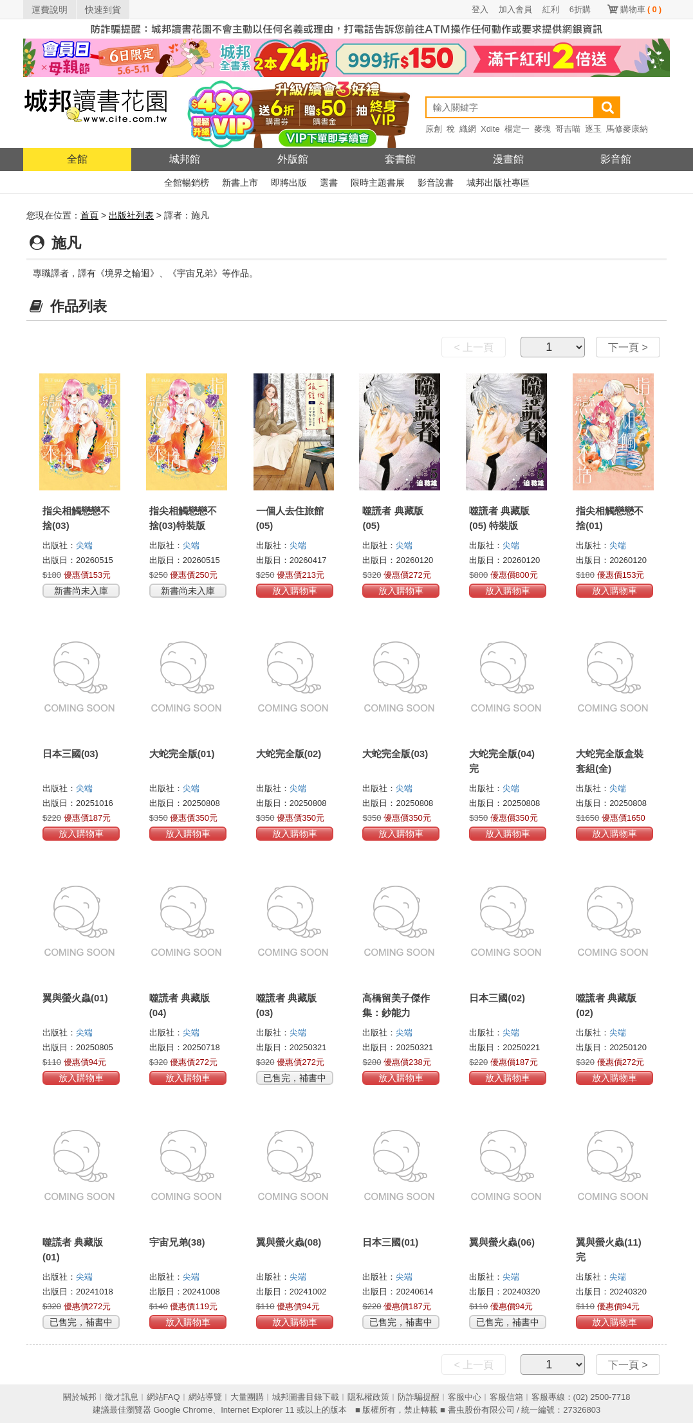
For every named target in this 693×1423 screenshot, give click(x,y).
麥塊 (542, 129)
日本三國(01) (390, 1242)
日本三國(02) (497, 997)
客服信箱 (506, 1397)
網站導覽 (205, 1397)
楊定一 (517, 129)
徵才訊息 (121, 1397)
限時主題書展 (378, 182)
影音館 (615, 159)
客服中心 (464, 1397)
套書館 (400, 159)
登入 (480, 9)
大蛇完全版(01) (182, 753)
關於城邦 (80, 1397)
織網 (467, 129)
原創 (433, 129)
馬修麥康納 (627, 129)
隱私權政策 (368, 1397)
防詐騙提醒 (418, 1397)
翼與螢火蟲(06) (502, 1242)
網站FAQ (163, 1397)
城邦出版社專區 (498, 182)
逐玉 (593, 129)
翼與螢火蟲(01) (75, 997)
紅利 (550, 9)
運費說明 (50, 9)
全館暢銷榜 (186, 182)
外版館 (292, 159)
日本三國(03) (70, 753)
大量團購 (247, 1397)
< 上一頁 (474, 347)
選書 (329, 182)
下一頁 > (628, 347)
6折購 (580, 9)
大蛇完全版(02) (289, 753)
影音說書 (436, 182)
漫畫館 (508, 159)
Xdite (490, 129)
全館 (77, 159)
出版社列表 (131, 215)
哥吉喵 (567, 129)
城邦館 (184, 159)
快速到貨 (103, 9)
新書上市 (240, 182)
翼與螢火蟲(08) (289, 1242)
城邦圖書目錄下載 (305, 1397)
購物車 (640, 9)
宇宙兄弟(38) (177, 1242)
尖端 (84, 545)
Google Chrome (182, 1410)
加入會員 (515, 9)
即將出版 (289, 182)
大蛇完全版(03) (395, 753)
